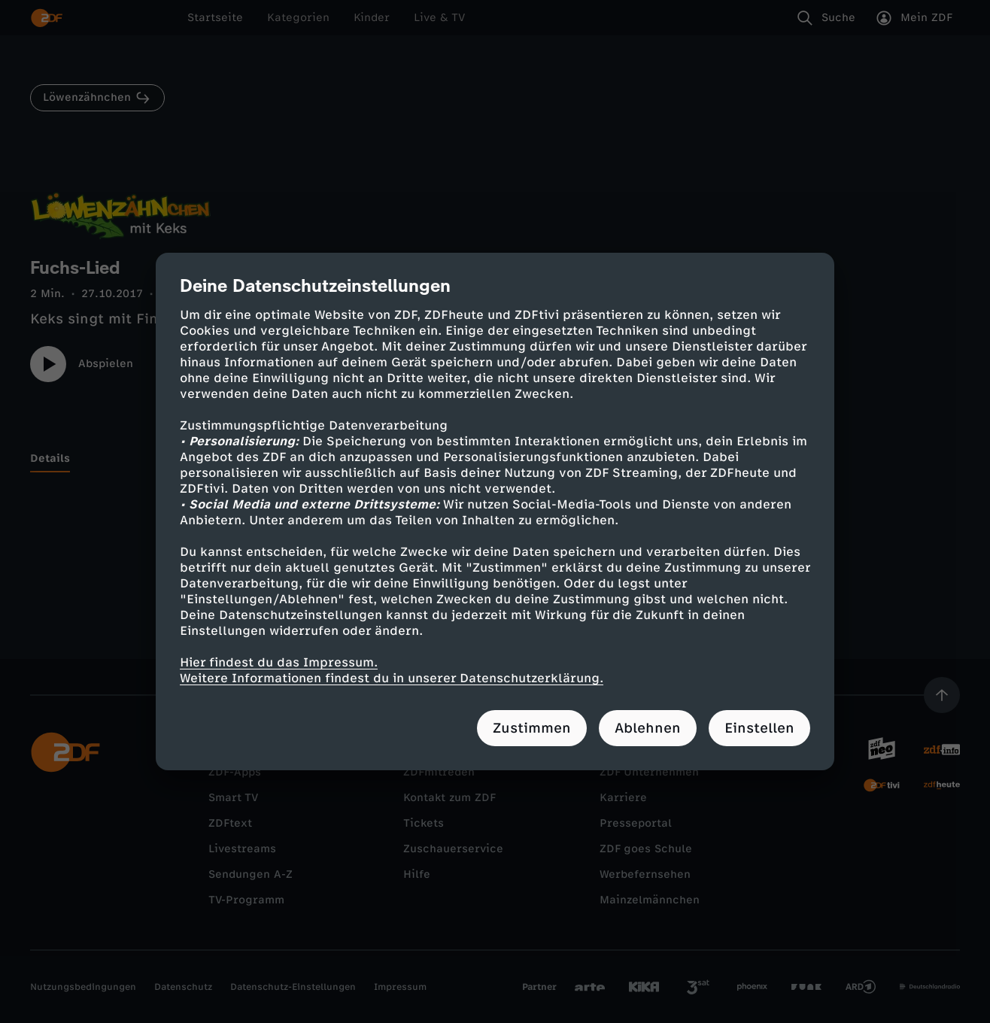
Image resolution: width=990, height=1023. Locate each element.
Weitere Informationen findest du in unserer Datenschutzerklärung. (391, 678)
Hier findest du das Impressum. (279, 662)
